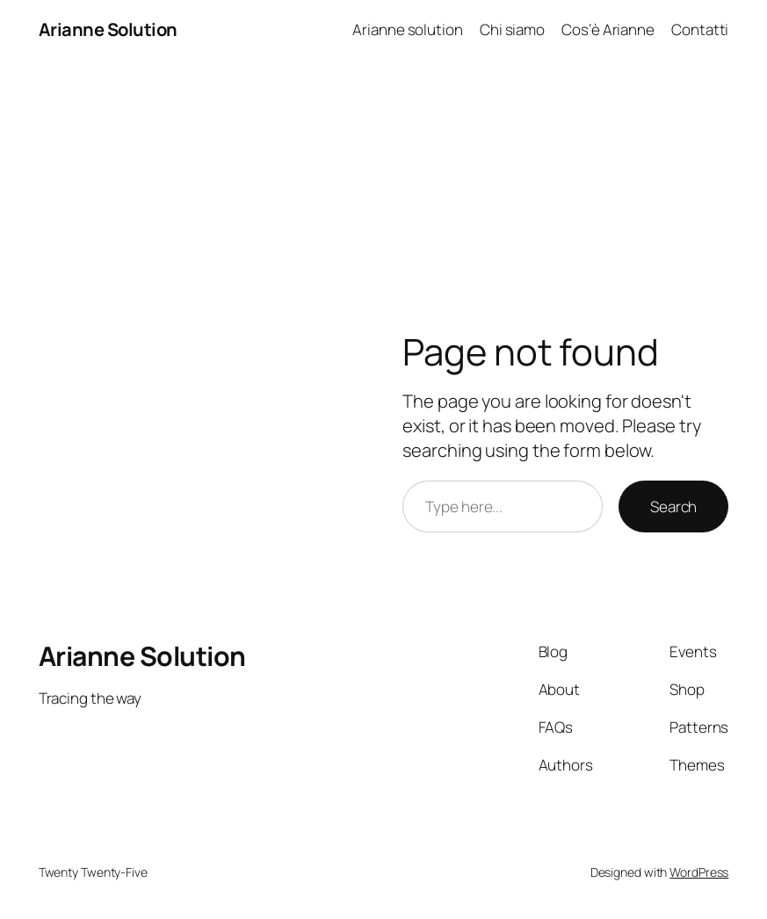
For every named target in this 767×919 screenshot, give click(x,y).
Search (673, 506)
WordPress (698, 872)
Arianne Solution (108, 29)
